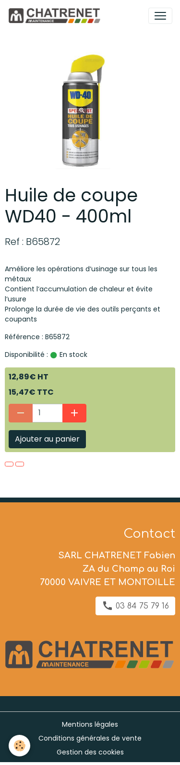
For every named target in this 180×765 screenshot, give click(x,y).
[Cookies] (19, 745)
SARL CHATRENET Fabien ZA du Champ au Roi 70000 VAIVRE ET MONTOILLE (107, 569)
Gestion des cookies (90, 752)
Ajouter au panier (47, 438)
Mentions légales (90, 724)
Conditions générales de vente (90, 738)
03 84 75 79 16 (135, 605)
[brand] (56, 16)
